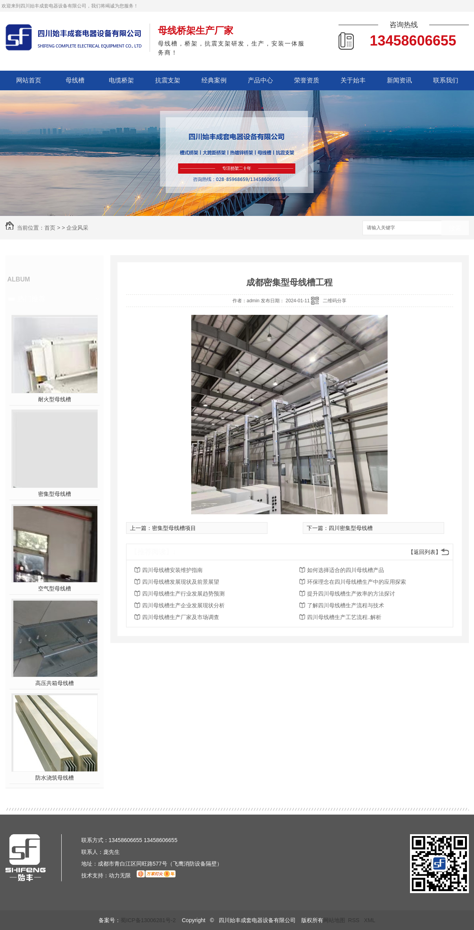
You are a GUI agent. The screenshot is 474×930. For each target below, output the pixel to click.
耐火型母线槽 (54, 399)
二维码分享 (334, 300)
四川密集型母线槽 (351, 528)
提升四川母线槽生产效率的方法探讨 (351, 593)
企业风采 (77, 228)
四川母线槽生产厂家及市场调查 (180, 617)
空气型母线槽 (54, 588)
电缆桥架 (121, 80)
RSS (354, 920)
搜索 (455, 228)
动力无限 (120, 875)
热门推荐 (31, 299)
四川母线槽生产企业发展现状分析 (183, 605)
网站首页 (28, 80)
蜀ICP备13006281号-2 (148, 920)
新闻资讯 (399, 80)
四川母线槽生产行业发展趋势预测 (183, 593)
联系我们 (445, 80)
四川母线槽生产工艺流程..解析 (344, 617)
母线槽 (75, 80)
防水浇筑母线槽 (54, 778)
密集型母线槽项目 (174, 528)
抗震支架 (167, 80)
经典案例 (214, 80)
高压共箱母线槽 (54, 683)
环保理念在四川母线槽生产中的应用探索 (356, 582)
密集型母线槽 (54, 494)
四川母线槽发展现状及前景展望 (180, 582)
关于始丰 (353, 80)
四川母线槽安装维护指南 (172, 570)
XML (369, 920)
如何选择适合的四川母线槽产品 (345, 570)
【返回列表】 (424, 552)
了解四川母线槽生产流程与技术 (345, 605)
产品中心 (260, 80)
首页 (49, 228)
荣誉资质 (306, 80)
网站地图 (334, 920)
